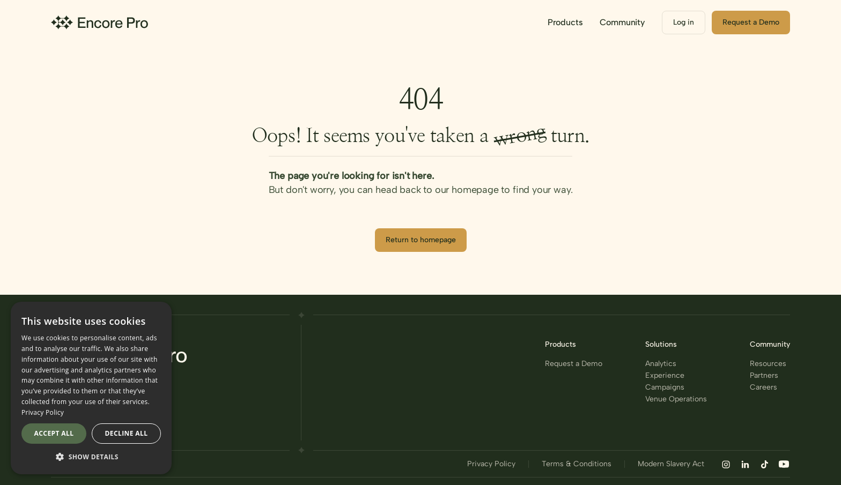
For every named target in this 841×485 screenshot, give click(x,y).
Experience (664, 375)
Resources (768, 364)
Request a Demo (573, 364)
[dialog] (91, 388)
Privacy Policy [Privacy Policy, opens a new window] (42, 412)
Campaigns (664, 387)
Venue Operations (676, 399)
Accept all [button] (54, 433)
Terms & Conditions (576, 464)
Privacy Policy (491, 464)
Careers (763, 387)
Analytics (660, 364)
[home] (100, 22)
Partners (764, 375)
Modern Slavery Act (671, 464)
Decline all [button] (126, 433)
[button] (565, 22)
